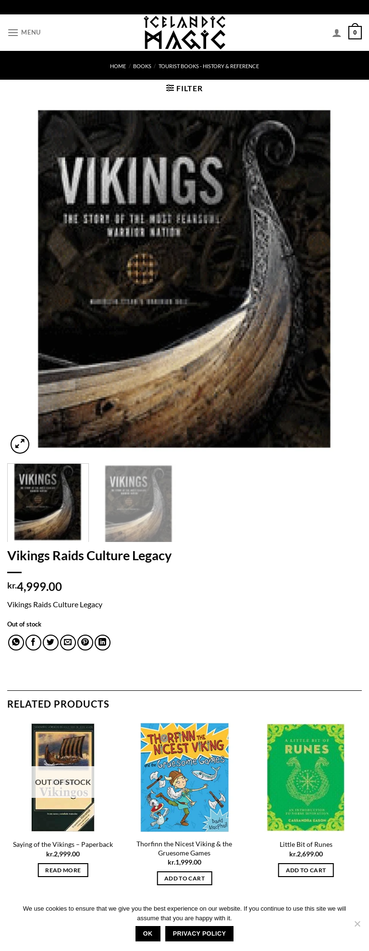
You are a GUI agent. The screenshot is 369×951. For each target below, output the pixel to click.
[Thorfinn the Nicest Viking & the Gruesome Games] (184, 777)
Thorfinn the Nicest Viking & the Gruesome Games (184, 848)
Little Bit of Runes (306, 844)
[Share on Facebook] (33, 642)
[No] (357, 926)
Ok (148, 933)
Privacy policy (199, 933)
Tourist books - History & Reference (209, 66)
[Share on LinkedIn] (103, 642)
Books (142, 66)
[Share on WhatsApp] (16, 642)
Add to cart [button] (184, 878)
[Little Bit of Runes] (306, 777)
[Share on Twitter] (51, 642)
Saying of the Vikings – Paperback (63, 844)
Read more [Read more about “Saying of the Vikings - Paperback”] (63, 870)
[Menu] (24, 32)
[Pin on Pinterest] (85, 642)
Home (118, 66)
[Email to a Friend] (68, 642)
